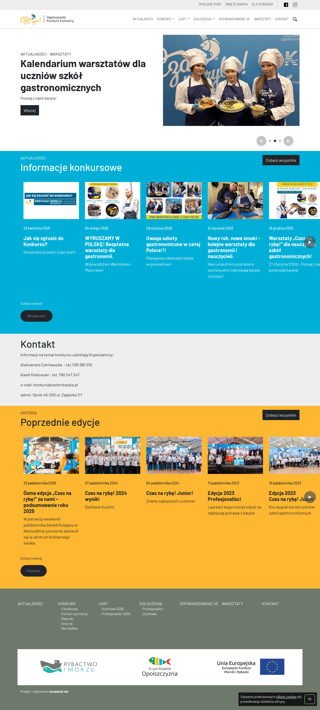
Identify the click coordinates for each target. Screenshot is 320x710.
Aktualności (142, 19)
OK (310, 699)
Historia (28, 412)
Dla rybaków (262, 4)
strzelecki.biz (58, 691)
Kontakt (281, 19)
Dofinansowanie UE (234, 19)
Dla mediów (69, 628)
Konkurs (67, 603)
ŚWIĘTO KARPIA (236, 4)
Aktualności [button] (36, 316)
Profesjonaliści (152, 609)
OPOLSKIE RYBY (209, 4)
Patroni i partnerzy (74, 614)
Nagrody (67, 619)
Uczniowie (149, 614)
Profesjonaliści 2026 (116, 614)
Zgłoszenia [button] (202, 19)
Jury (103, 603)
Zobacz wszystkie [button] (281, 160)
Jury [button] (182, 19)
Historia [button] (33, 571)
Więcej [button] (30, 110)
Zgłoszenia (150, 603)
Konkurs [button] (164, 19)
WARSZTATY (262, 19)
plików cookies (286, 697)
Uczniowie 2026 (113, 609)
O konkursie (69, 609)
